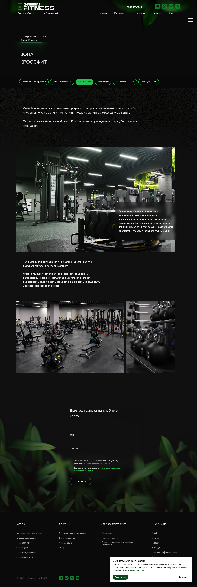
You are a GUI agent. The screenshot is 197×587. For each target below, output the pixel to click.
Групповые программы (62, 82)
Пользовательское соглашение (96, 463)
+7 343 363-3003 (133, 7)
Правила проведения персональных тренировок (117, 543)
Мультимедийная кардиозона (34, 82)
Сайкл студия (103, 82)
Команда (140, 13)
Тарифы (103, 13)
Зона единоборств (148, 82)
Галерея (157, 13)
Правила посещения (110, 538)
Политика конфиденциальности (165, 552)
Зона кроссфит (84, 82)
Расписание (120, 13)
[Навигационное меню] (190, 20)
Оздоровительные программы (72, 533)
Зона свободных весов (124, 82)
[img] (44, 13)
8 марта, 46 (52, 13)
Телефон (74, 448)
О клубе (173, 13)
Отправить (80, 481)
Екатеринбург (25, 13)
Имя (71, 434)
